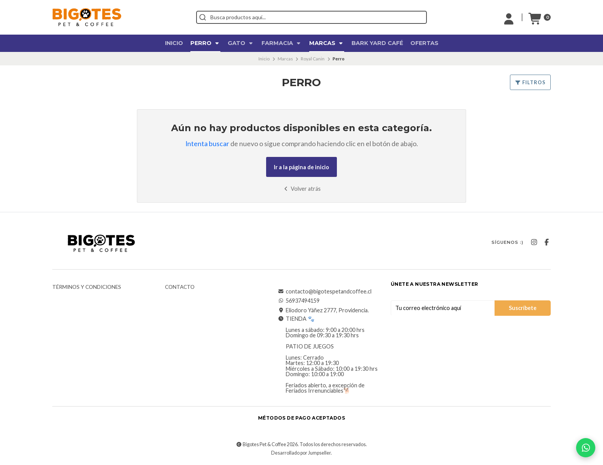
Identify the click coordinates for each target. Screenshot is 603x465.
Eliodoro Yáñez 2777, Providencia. (323, 310)
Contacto (180, 287)
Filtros (530, 82)
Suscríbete (522, 308)
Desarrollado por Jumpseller (301, 453)
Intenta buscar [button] (207, 144)
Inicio (174, 43)
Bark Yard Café (377, 43)
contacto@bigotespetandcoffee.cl (324, 291)
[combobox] (311, 17)
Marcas (326, 43)
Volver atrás (302, 188)
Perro (205, 43)
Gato (241, 43)
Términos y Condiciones (86, 287)
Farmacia (282, 43)
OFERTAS (424, 43)
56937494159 (299, 300)
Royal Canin (313, 58)
